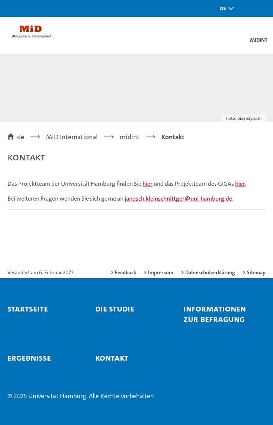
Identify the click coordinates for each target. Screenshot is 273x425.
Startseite (27, 308)
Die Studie (114, 308)
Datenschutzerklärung (210, 272)
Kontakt (111, 358)
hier (147, 184)
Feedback (125, 272)
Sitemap (256, 272)
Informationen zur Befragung (214, 314)
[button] (224, 8)
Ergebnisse (29, 358)
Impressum (160, 272)
